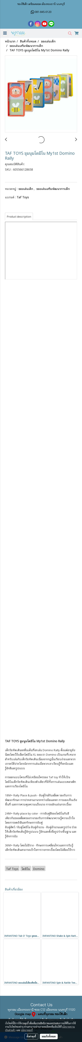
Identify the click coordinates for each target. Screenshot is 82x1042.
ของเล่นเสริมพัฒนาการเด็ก (53, 188)
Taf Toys (23, 197)
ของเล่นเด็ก (26, 188)
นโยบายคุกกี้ (27, 1030)
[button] (68, 33)
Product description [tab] (19, 216)
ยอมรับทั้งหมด (49, 1036)
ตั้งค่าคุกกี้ (31, 1036)
